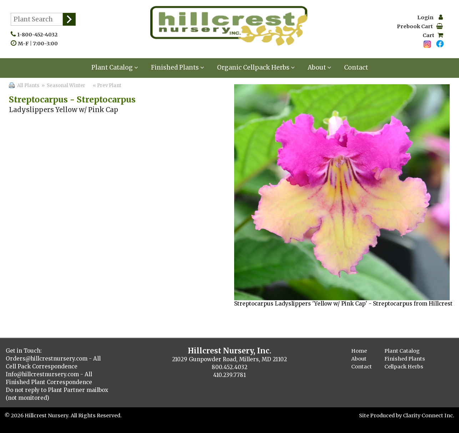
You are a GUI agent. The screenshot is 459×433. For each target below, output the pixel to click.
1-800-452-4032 (39, 34)
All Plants (28, 85)
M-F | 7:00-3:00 (39, 43)
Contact (356, 67)
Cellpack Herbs (403, 366)
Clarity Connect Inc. (428, 415)
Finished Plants (177, 67)
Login (430, 17)
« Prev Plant (106, 85)
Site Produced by (381, 415)
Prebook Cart (420, 26)
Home (359, 351)
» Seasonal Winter (62, 85)
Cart (433, 35)
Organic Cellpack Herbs (256, 67)
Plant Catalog (114, 67)
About (319, 67)
